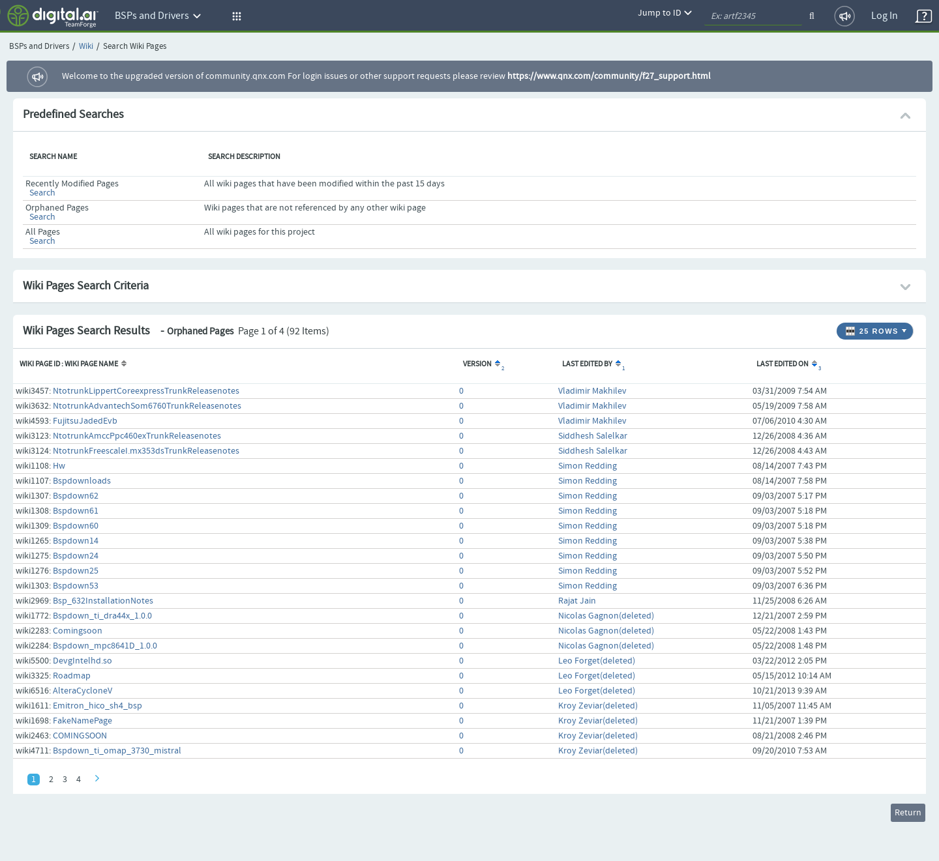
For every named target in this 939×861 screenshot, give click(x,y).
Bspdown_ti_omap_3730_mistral (117, 751)
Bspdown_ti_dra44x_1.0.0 (102, 616)
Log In (884, 16)
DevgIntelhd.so (82, 661)
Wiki (86, 46)
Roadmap (72, 676)
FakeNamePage (82, 721)
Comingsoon (77, 631)
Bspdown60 (75, 526)
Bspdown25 (75, 571)
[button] (235, 16)
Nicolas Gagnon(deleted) (606, 616)
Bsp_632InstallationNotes (103, 601)
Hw (59, 466)
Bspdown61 (75, 511)
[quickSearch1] (753, 16)
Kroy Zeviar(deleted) (598, 706)
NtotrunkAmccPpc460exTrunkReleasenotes (137, 436)
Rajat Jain (577, 601)
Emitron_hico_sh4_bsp (97, 706)
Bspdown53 (75, 586)
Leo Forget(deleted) (596, 661)
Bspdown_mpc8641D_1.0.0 (105, 646)
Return (908, 813)
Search (42, 193)
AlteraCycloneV (82, 691)
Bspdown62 (75, 496)
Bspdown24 (75, 556)
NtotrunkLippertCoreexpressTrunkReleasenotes (146, 391)
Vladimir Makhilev (592, 391)
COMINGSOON (80, 736)
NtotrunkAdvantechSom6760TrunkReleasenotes (147, 406)
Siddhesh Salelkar (592, 436)
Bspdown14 (75, 541)
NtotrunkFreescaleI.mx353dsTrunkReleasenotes (146, 451)
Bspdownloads (82, 481)
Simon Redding (587, 466)
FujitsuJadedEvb (85, 421)
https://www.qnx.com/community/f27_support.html (609, 76)
